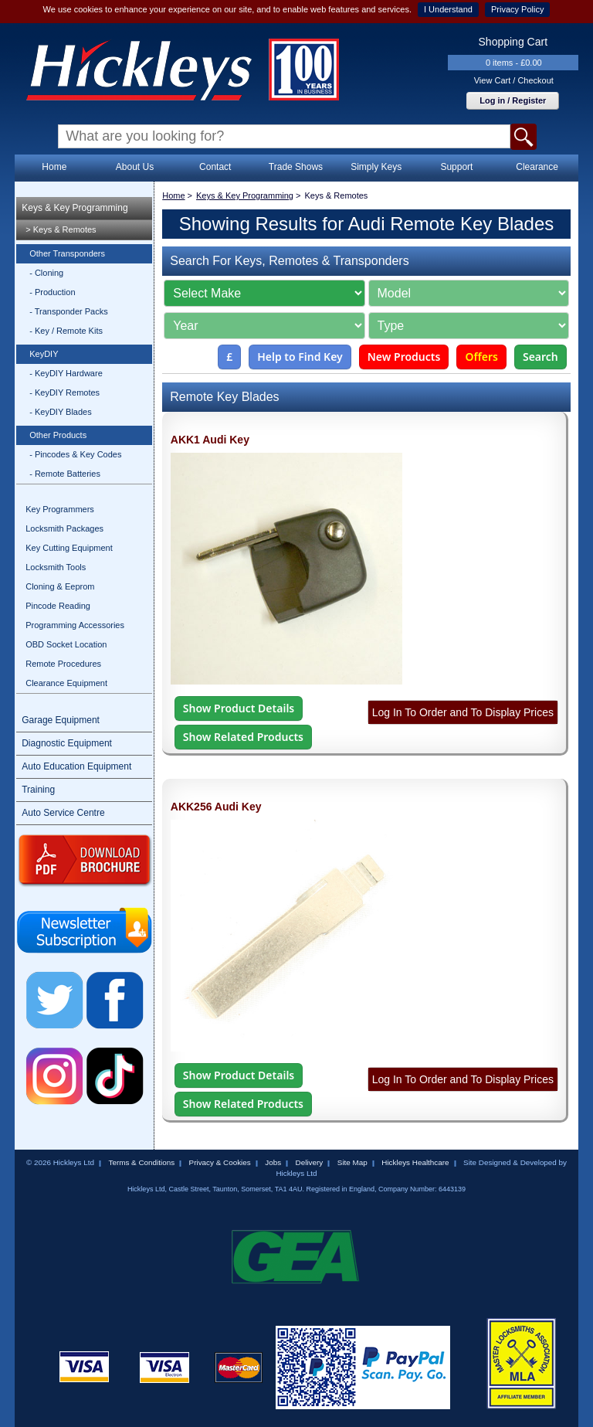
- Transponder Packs (68, 311)
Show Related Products (243, 736)
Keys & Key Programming (74, 207)
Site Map (352, 1162)
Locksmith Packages (64, 528)
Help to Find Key (300, 356)
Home (54, 166)
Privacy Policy (517, 9)
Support (456, 166)
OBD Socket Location (66, 644)
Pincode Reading (57, 605)
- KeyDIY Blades (60, 411)
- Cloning (46, 272)
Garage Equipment (61, 720)
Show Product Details (238, 708)
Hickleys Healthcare (415, 1162)
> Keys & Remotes (60, 229)
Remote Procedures (63, 663)
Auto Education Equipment (76, 766)
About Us (135, 166)
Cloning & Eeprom (59, 586)
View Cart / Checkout (514, 80)
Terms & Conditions (141, 1162)
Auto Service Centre (63, 812)
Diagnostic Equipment (67, 743)
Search (540, 356)
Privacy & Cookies (220, 1162)
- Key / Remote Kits (66, 330)
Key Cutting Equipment (69, 547)
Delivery (310, 1162)
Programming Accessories (74, 625)
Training (38, 789)
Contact (215, 166)
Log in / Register (512, 100)
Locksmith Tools (55, 567)
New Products (404, 356)
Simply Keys (376, 166)
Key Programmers (59, 509)
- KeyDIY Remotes (64, 392)
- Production (52, 292)
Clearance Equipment (66, 683)
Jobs (273, 1162)
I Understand (448, 9)
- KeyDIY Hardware (66, 373)
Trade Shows (296, 166)
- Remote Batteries (64, 473)
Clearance (537, 166)
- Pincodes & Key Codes (75, 454)
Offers (481, 356)
